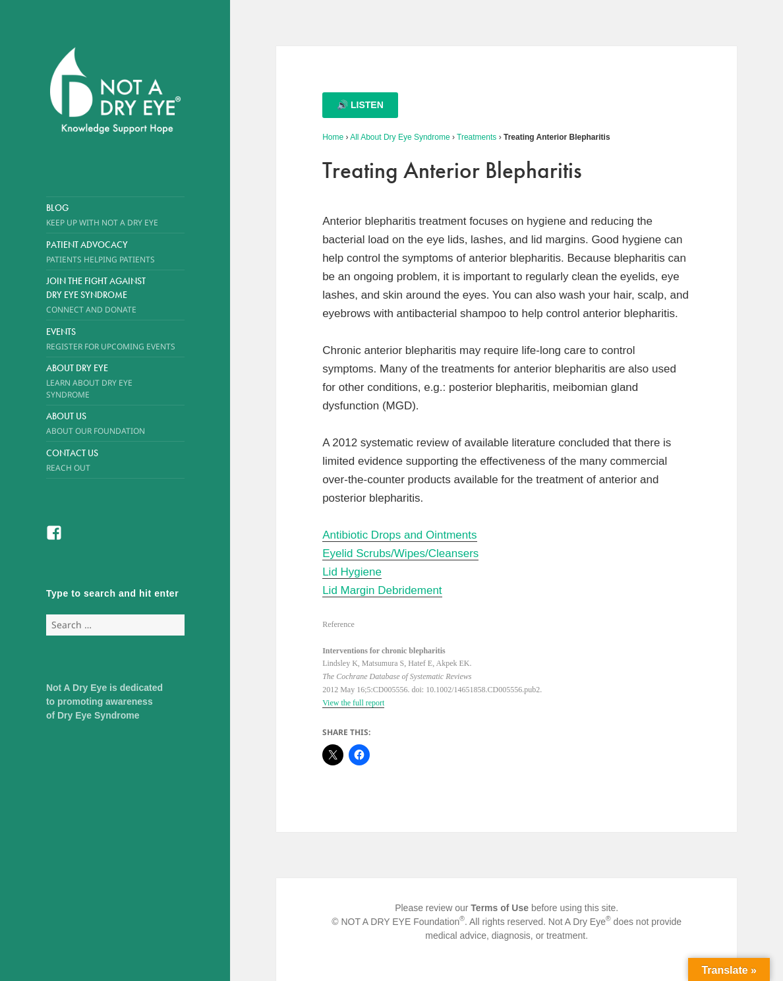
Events (115, 339)
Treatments (476, 137)
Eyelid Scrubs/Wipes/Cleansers (400, 553)
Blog (115, 215)
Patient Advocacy (115, 252)
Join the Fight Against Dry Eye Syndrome (104, 295)
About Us (104, 423)
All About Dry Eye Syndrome (400, 137)
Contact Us (115, 460)
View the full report (353, 702)
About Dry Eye (104, 381)
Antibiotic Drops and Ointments (399, 535)
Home (332, 137)
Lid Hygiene (352, 572)
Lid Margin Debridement (382, 590)
